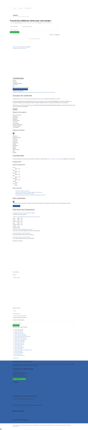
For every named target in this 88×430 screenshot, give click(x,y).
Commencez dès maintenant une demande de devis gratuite (47, 105)
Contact (14, 417)
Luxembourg (15, 389)
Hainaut (14, 386)
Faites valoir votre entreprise (19, 407)
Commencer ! (16, 325)
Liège (14, 387)
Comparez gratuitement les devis (20, 89)
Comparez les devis (15, 32)
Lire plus (15, 109)
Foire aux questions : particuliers (19, 414)
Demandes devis (28, 8)
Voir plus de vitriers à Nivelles (19, 315)
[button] (24, 213)
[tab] (44, 213)
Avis (43, 92)
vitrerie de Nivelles (25, 98)
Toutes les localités (17, 393)
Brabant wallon (40, 98)
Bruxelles (15, 385)
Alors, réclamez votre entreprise (55, 159)
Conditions (41, 425)
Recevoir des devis (16, 401)
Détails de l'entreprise (23, 92)
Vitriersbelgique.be (17, 425)
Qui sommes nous (16, 422)
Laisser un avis (16, 206)
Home (15, 8)
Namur (14, 390)
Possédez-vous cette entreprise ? (20, 48)
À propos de (15, 92)
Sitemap (23, 425)
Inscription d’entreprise (18, 402)
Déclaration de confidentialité (32, 425)
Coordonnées (30, 92)
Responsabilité (48, 425)
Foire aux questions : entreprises (19, 415)
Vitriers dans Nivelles (20, 46)
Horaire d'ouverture (37, 92)
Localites (20, 8)
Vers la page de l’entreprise (34, 38)
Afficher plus (16, 358)
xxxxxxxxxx (15, 136)
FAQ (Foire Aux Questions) (49, 92)
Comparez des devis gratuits (19, 379)
